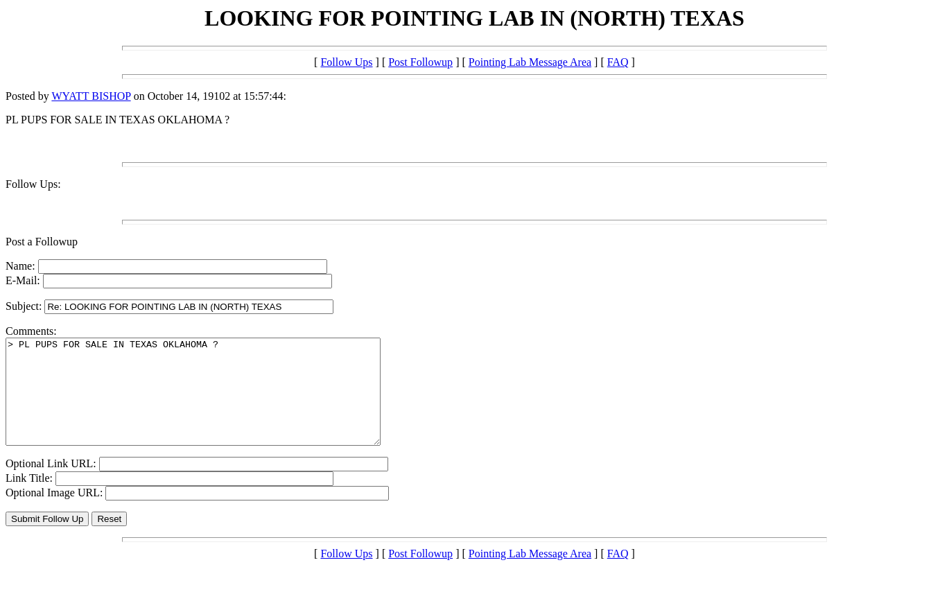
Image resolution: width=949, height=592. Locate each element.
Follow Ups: (33, 184)
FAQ (618, 62)
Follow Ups (346, 62)
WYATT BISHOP (90, 96)
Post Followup (420, 62)
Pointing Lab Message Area (530, 62)
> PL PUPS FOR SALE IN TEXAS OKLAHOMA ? (216, 402)
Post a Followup (42, 241)
